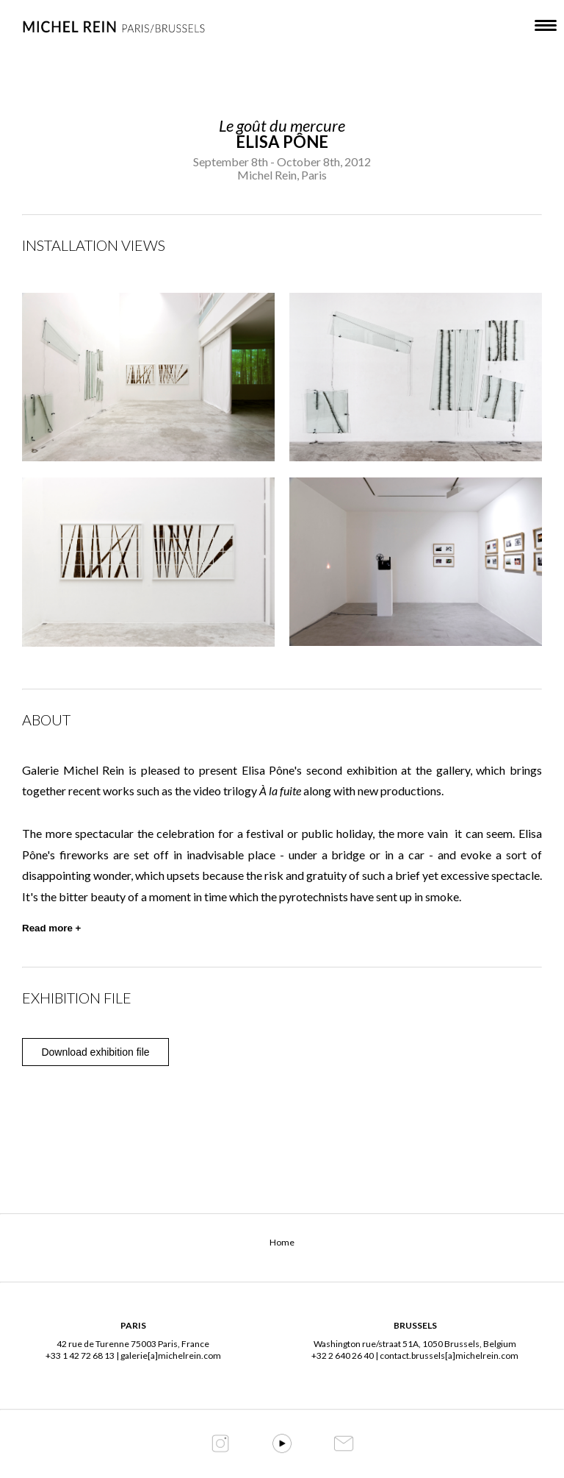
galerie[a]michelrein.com (170, 1355)
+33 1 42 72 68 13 (80, 1355)
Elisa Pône (282, 142)
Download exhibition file (95, 1052)
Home (282, 1242)
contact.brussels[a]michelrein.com (449, 1355)
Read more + (51, 928)
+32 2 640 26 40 (342, 1355)
